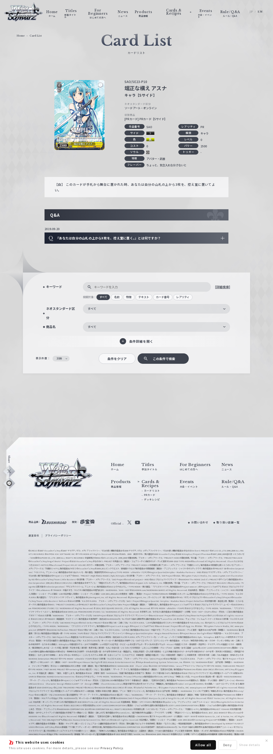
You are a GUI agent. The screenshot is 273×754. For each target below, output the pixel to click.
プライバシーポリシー (58, 535)
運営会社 (34, 535)
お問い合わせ (199, 522)
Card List (36, 35)
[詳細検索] (222, 287)
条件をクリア (117, 358)
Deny (227, 745)
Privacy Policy (112, 748)
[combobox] (156, 309)
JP (251, 11)
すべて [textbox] (92, 308)
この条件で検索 (164, 358)
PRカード (149, 495)
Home (21, 35)
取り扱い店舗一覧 (228, 522)
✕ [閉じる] (266, 741)
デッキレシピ (152, 499)
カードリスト (152, 490)
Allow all (203, 745)
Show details (249, 745)
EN (260, 11)
